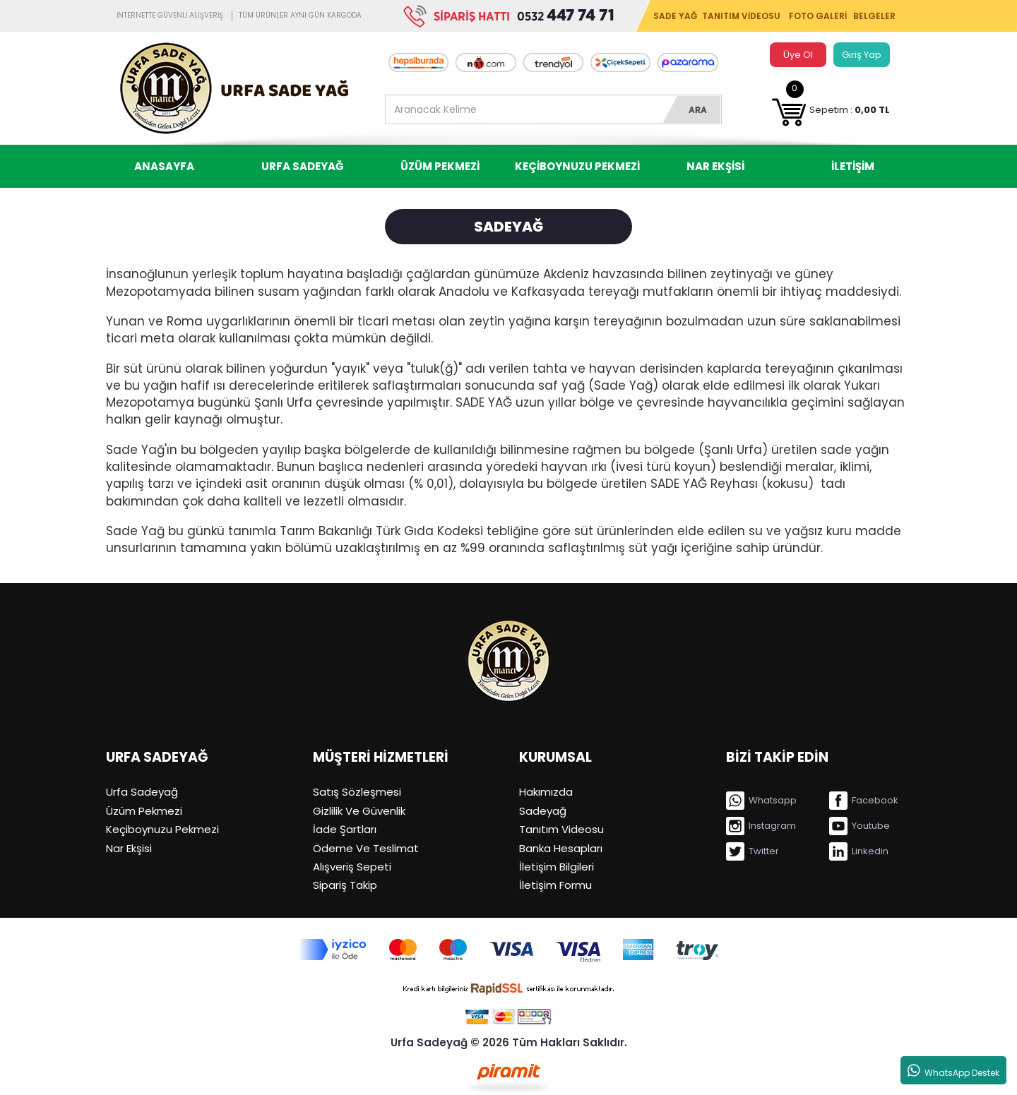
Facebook (863, 800)
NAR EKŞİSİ (715, 166)
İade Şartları (344, 829)
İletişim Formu (555, 885)
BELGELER (874, 16)
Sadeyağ (542, 810)
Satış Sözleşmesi (357, 791)
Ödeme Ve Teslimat (366, 848)
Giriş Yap (861, 54)
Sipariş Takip (345, 885)
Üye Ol (798, 54)
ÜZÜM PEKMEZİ (440, 166)
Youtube (859, 826)
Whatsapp (761, 800)
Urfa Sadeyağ (142, 791)
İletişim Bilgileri (556, 866)
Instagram (761, 826)
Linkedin (858, 851)
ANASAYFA (164, 166)
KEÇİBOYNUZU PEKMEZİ (577, 166)
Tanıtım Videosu (561, 829)
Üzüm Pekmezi (144, 810)
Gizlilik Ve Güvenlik (359, 810)
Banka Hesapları (560, 848)
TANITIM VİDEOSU (741, 16)
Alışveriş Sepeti (352, 866)
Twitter (752, 851)
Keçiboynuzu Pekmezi (162, 829)
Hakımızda (546, 791)
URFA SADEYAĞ (302, 166)
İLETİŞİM (852, 166)
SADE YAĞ (675, 16)
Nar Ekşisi (129, 848)
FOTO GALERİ (818, 16)
